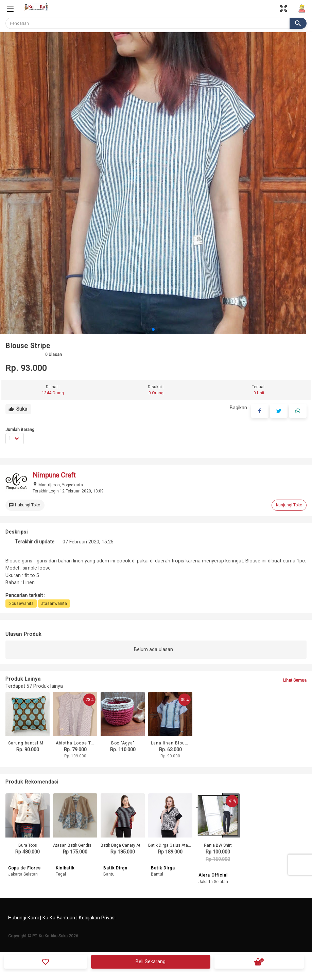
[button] (153, 329)
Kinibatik (65, 868)
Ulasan (53, 354)
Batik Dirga (115, 868)
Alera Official (213, 875)
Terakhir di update (34, 542)
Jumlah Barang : (20, 429)
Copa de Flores (24, 868)
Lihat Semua (295, 680)
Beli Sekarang (151, 962)
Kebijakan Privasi (97, 918)
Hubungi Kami (23, 918)
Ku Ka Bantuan (58, 918)
